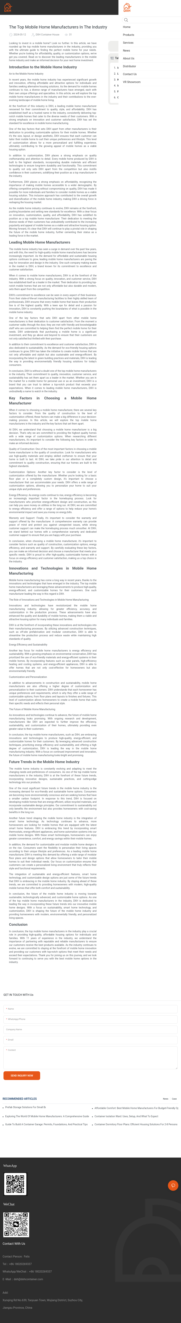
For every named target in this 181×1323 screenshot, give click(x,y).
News (165, 1099)
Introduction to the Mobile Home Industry (139, 67)
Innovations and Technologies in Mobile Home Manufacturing (145, 85)
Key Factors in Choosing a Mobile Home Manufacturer (145, 79)
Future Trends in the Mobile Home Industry (140, 91)
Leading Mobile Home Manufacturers (137, 73)
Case (174, 1099)
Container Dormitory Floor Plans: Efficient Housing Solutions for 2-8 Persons (136, 1124)
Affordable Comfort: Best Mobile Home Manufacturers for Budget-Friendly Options (136, 1108)
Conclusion (123, 97)
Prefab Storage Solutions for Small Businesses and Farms (25, 1107)
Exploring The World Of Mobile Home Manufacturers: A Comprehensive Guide (47, 1116)
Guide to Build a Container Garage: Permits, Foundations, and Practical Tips (46, 1124)
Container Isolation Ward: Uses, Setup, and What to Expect (126, 1116)
